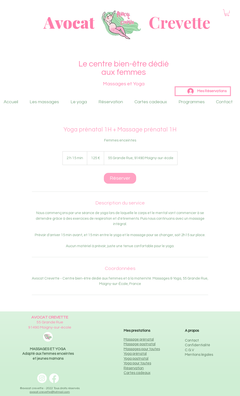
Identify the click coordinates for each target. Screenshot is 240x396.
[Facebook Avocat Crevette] (54, 378)
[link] (120, 178)
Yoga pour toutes (137, 363)
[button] (227, 12)
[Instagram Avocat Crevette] (42, 378)
